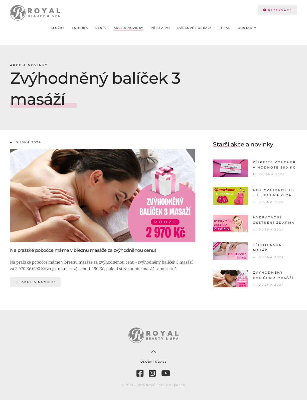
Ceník (100, 28)
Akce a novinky (128, 28)
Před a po (160, 28)
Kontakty (247, 28)
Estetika (80, 28)
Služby (57, 28)
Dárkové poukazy (194, 28)
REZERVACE (277, 10)
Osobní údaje (153, 361)
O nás (225, 28)
